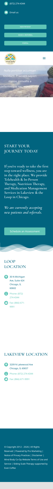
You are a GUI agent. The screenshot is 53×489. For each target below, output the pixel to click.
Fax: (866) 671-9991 (20, 379)
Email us (14, 12)
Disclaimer (37, 455)
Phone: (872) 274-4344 (21, 373)
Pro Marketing (35, 451)
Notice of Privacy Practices (17, 455)
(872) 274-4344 (17, 3)
